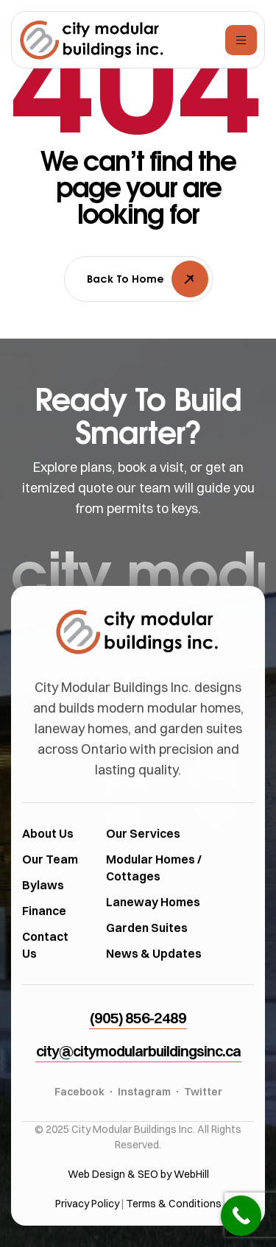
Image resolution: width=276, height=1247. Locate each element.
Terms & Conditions (174, 1233)
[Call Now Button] (241, 1215)
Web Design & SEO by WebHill (138, 1204)
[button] (138, 1049)
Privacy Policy (87, 1233)
